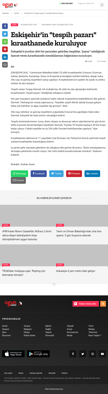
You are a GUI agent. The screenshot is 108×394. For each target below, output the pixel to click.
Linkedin (92, 173)
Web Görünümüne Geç (54, 389)
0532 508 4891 (66, 3)
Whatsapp (19, 173)
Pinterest (74, 173)
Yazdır (88, 61)
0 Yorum (101, 61)
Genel (14, 25)
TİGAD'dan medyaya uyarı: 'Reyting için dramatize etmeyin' (23, 273)
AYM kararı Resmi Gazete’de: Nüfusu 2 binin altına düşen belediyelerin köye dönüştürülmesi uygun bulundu (26, 235)
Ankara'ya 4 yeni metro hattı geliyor (75, 271)
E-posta (18, 180)
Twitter (56, 173)
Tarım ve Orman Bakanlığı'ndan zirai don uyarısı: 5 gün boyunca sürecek (79, 233)
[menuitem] (11, 326)
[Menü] (102, 5)
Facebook (39, 173)
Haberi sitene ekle (85, 303)
